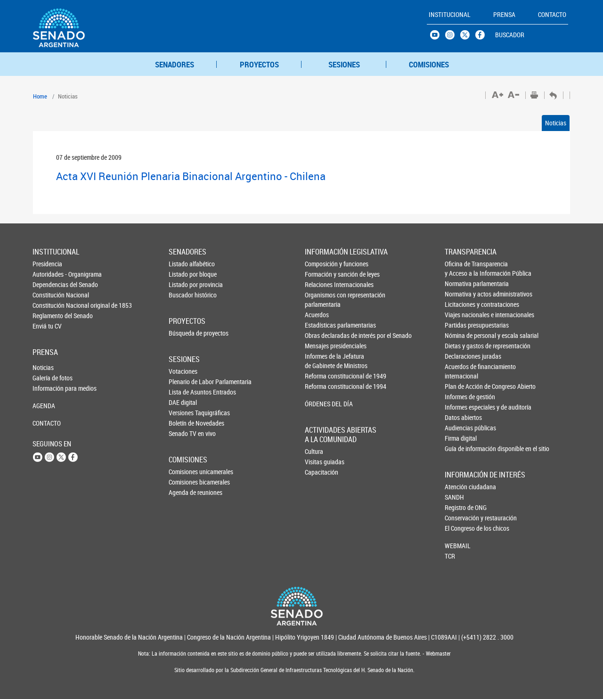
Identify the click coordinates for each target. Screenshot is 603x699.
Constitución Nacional (48, 294)
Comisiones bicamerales (184, 481)
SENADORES (174, 64)
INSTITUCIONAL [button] (450, 14)
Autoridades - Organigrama (48, 274)
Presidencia (47, 263)
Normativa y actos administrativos (460, 293)
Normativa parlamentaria (460, 283)
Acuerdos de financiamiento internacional (460, 371)
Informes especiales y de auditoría (460, 407)
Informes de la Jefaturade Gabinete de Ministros (321, 361)
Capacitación (320, 472)
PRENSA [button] (504, 14)
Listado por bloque (184, 274)
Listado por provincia (184, 284)
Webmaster (437, 653)
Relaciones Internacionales (321, 284)
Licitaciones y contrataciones (460, 304)
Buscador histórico (184, 294)
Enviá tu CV (47, 325)
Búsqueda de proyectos (184, 333)
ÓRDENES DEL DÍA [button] (321, 403)
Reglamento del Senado (48, 315)
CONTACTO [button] (552, 14)
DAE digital (183, 402)
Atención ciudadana (460, 486)
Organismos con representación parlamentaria (321, 299)
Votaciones (183, 371)
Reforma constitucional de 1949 (321, 375)
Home (40, 96)
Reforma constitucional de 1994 (321, 386)
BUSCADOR (509, 34)
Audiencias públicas (460, 427)
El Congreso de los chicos (460, 528)
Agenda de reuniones (184, 492)
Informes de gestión (460, 396)
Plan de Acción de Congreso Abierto (460, 386)
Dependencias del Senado (48, 284)
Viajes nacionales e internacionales (460, 314)
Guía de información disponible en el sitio (460, 448)
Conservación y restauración (460, 517)
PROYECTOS (259, 64)
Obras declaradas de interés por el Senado (321, 335)
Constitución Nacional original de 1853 (48, 305)
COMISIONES (429, 64)
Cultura (314, 451)
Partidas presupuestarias (460, 325)
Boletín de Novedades (184, 423)
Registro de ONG (460, 507)
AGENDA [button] (44, 405)
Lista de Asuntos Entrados (184, 391)
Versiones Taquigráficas (184, 412)
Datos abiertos (460, 417)
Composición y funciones (321, 263)
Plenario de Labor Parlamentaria (184, 381)
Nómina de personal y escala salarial (460, 335)
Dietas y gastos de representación (460, 345)
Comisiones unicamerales (184, 471)
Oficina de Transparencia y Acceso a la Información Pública (460, 268)
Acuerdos (317, 314)
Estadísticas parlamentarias (321, 325)
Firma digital (460, 438)
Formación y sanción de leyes (321, 274)
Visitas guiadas (320, 461)
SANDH (454, 497)
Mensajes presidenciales (321, 345)
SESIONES (344, 64)
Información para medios (48, 388)
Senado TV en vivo (184, 433)
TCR (450, 555)
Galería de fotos (48, 377)
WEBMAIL (458, 545)
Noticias (555, 122)
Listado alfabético (184, 263)
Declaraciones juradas (460, 356)
